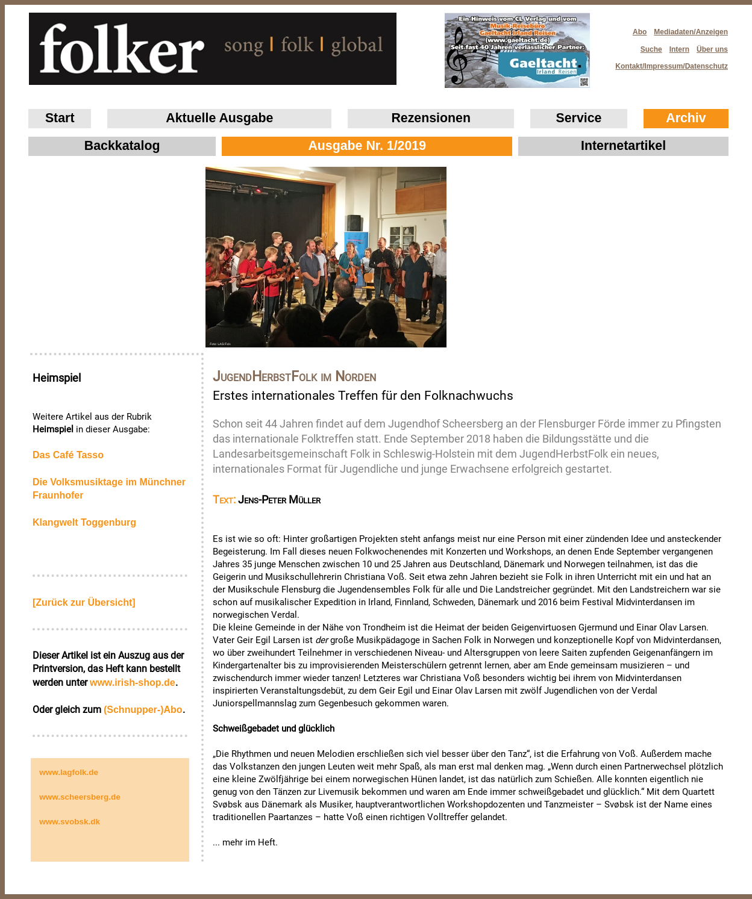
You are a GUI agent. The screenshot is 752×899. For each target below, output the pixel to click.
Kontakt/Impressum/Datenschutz (667, 62)
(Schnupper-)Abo (143, 710)
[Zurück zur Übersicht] (84, 602)
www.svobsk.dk (69, 821)
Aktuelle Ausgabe (219, 118)
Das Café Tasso (68, 455)
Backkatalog (122, 145)
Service (579, 118)
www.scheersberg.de (80, 796)
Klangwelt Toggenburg (84, 522)
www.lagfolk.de (68, 772)
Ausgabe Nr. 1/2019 (367, 145)
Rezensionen (431, 118)
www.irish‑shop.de (132, 682)
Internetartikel (623, 145)
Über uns (712, 49)
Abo (640, 32)
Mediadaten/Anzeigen (691, 32)
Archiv (686, 118)
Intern (679, 49)
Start (60, 118)
